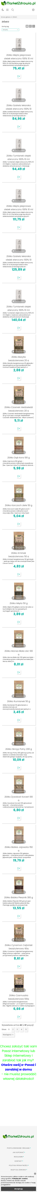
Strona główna (5, 17)
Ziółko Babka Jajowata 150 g (19, 849)
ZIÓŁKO (14, 17)
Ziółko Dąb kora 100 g (18, 457)
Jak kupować (18, 1152)
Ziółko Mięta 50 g (19, 603)
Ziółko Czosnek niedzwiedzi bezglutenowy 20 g (18, 409)
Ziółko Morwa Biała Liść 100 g (19, 652)
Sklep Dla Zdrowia (18, 1170)
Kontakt (18, 1161)
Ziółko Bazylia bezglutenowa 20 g (18, 358)
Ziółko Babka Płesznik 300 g (18, 897)
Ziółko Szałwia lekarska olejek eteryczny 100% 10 (18, 107)
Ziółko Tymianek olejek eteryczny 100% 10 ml (18, 157)
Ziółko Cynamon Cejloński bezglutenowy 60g (18, 947)
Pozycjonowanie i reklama (18, 1148)
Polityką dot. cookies (20, 1179)
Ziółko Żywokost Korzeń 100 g (19, 798)
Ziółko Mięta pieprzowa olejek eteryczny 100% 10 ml (18, 57)
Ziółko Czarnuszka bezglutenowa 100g (18, 997)
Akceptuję (18, 1189)
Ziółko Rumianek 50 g (18, 701)
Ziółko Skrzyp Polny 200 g (18, 749)
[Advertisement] (18, 1106)
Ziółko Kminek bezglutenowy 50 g (18, 555)
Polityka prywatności (18, 1165)
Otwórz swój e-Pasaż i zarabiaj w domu (18, 1067)
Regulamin (18, 1157)
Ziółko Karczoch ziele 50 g (18, 505)
